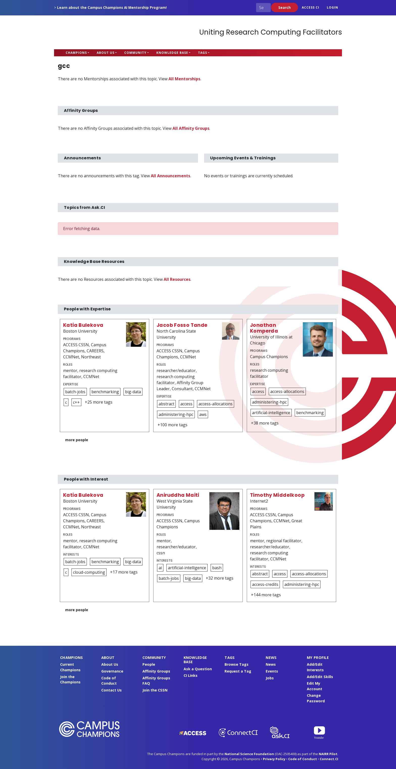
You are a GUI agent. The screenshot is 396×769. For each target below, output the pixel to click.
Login (332, 7)
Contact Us (111, 690)
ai (160, 567)
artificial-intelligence (271, 412)
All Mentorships (184, 79)
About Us (105, 53)
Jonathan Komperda (264, 328)
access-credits (265, 584)
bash (216, 567)
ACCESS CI (310, 7)
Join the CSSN (154, 690)
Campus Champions (85, 32)
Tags (202, 53)
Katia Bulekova (83, 325)
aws (203, 414)
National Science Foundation (249, 754)
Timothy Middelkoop (277, 495)
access (186, 404)
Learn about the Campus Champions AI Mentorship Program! (112, 7)
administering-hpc (176, 414)
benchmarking (105, 391)
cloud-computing (89, 572)
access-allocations (216, 404)
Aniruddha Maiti (178, 495)
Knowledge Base (172, 53)
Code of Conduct (302, 759)
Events (272, 671)
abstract (166, 404)
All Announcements (170, 176)
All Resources (177, 279)
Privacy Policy (274, 759)
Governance (112, 671)
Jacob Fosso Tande (182, 325)
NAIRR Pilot (328, 754)
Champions (76, 53)
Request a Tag (238, 671)
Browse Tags (237, 664)
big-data (133, 391)
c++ (76, 402)
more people (76, 439)
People (148, 664)
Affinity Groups (156, 671)
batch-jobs (75, 391)
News (271, 664)
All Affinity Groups (190, 128)
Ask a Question (198, 668)
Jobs (270, 678)
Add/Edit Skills (320, 676)
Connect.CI (329, 759)
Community (135, 53)
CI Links (190, 675)
